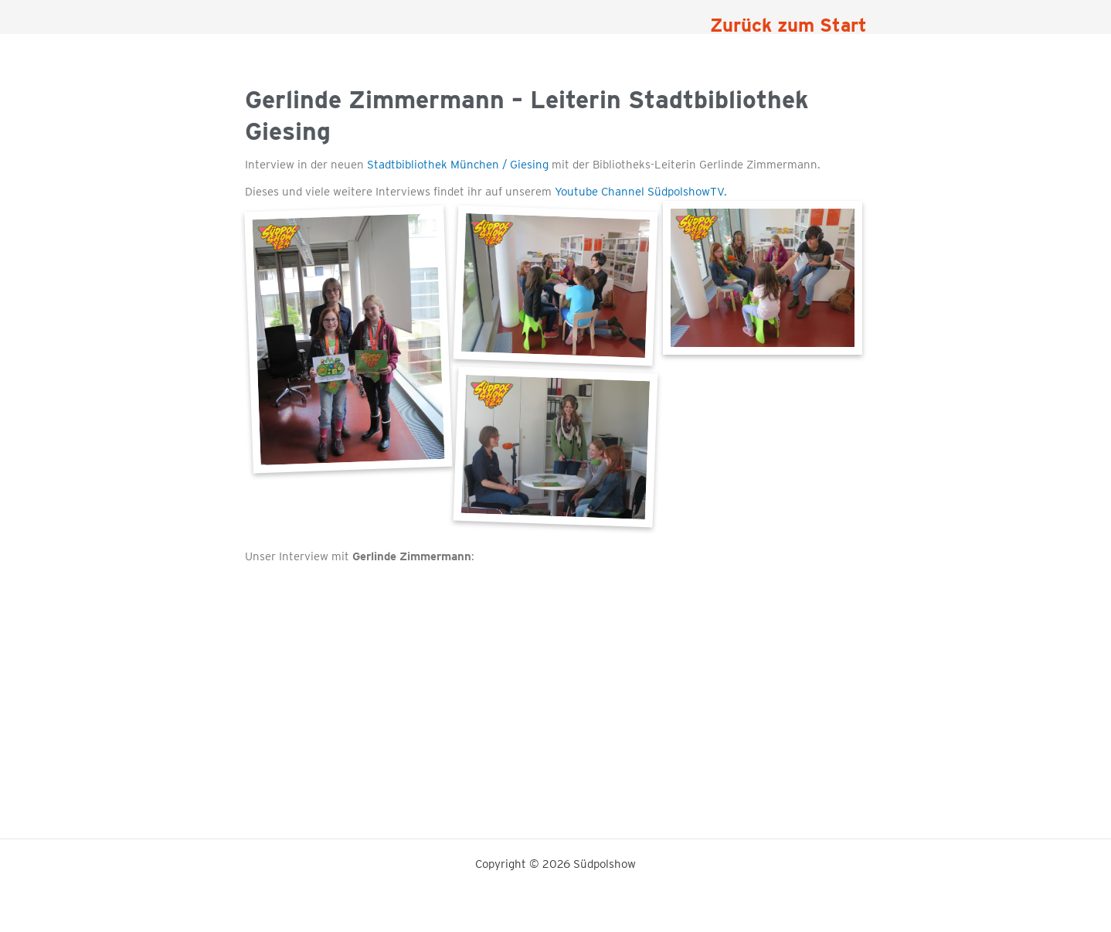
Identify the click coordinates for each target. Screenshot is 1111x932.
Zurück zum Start (788, 25)
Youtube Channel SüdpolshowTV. (641, 192)
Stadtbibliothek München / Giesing (456, 165)
